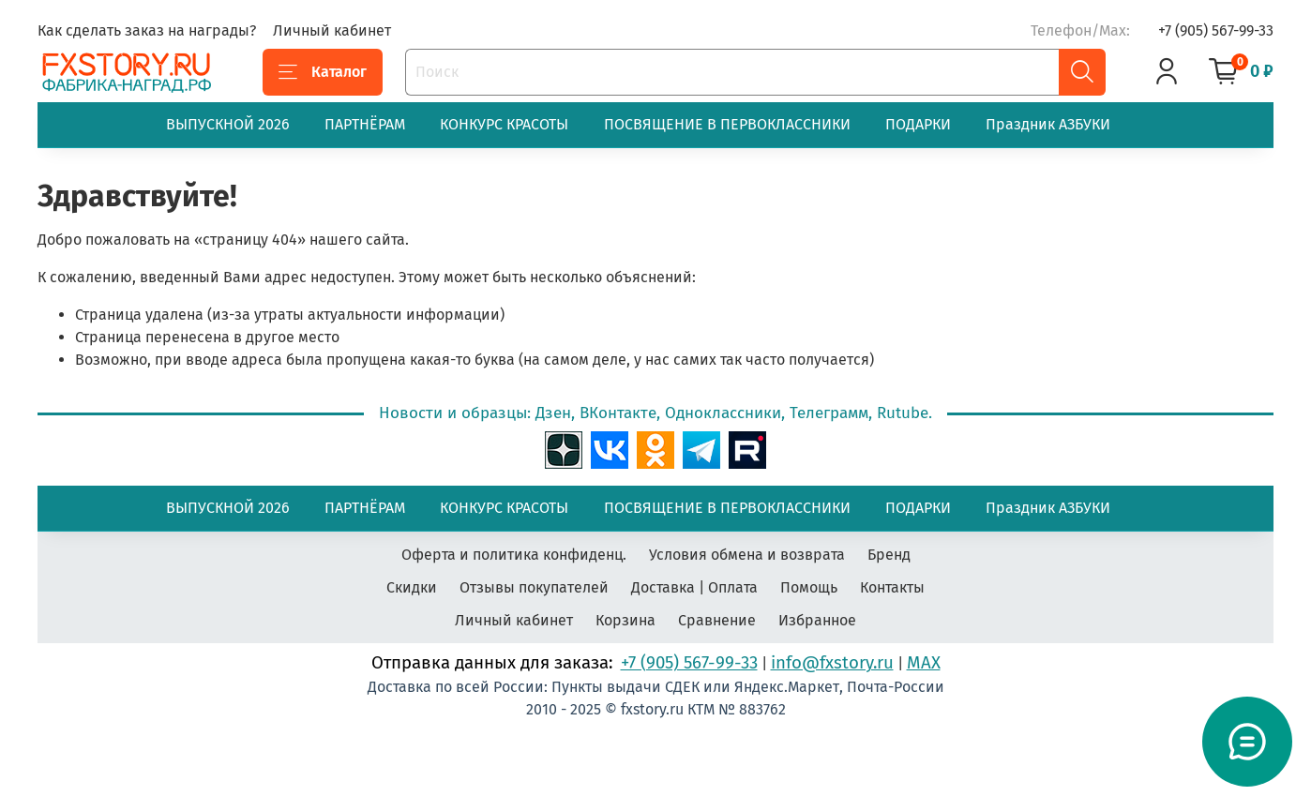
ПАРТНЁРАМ (364, 124)
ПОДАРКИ (918, 124)
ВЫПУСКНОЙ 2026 (228, 124)
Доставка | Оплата (694, 587)
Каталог (323, 72)
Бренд (889, 554)
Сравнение (717, 620)
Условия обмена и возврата (747, 554)
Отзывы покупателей (534, 587)
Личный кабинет (332, 30)
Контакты (892, 587)
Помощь (808, 587)
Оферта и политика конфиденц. (513, 554)
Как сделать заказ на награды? (147, 30)
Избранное (817, 620)
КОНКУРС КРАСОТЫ (504, 124)
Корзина (625, 620)
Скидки (411, 587)
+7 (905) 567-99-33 (1215, 30)
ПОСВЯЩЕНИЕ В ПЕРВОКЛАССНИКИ (727, 124)
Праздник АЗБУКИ (1048, 124)
